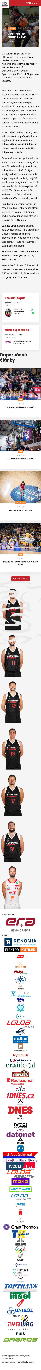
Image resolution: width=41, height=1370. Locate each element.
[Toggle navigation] (32, 3)
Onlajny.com (29, 1362)
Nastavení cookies (9, 1362)
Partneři (20, 1362)
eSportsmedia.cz (8, 1358)
